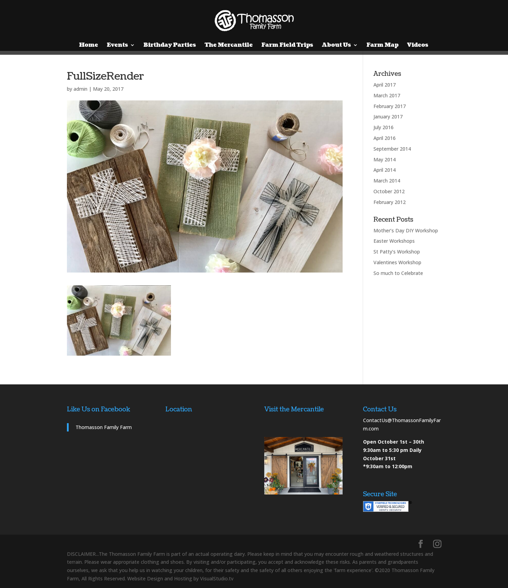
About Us (336, 46)
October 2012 (389, 191)
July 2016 (383, 127)
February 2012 (389, 202)
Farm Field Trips (287, 46)
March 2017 (386, 95)
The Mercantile (229, 46)
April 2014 (384, 170)
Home (88, 46)
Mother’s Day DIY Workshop (405, 230)
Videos (417, 46)
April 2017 (384, 84)
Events (117, 46)
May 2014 (384, 159)
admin (80, 89)
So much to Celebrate (398, 273)
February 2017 (389, 106)
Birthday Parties (170, 46)
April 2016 (384, 138)
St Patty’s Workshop (396, 251)
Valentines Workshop (397, 262)
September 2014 (392, 148)
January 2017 (388, 116)
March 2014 (386, 180)
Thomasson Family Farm (104, 427)
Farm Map (382, 46)
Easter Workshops (394, 241)
